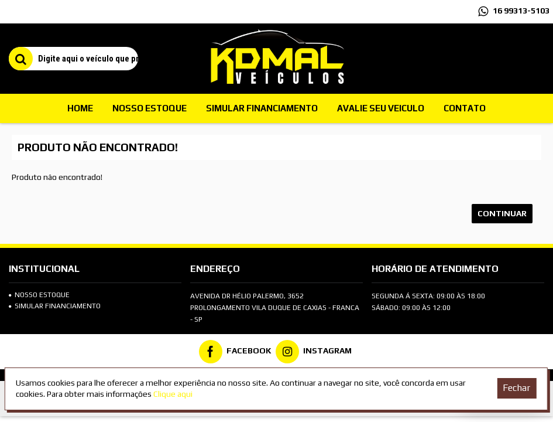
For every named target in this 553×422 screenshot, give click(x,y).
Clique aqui (173, 394)
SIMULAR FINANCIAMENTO (55, 306)
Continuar (502, 213)
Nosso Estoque (39, 295)
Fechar (516, 387)
